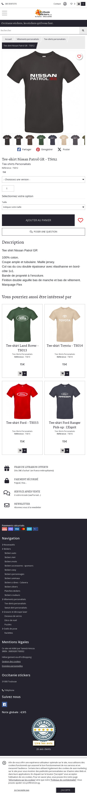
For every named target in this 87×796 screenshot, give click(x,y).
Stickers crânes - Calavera (16, 582)
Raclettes (9, 633)
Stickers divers (11, 586)
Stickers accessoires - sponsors (19, 565)
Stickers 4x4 (10, 557)
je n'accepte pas (21, 790)
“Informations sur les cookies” (22, 780)
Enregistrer (44, 149)
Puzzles (8, 624)
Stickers (6, 549)
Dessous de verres (13, 616)
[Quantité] (8, 188)
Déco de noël (11, 620)
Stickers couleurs (12, 595)
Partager (24, 149)
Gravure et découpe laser (14, 612)
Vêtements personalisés (28, 39)
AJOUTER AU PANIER (38, 220)
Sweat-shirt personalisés (16, 607)
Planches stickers (12, 591)
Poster (64, 149)
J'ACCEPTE (65, 790)
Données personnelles (12, 666)
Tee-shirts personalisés (54, 39)
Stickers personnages (14, 574)
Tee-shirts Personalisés (16, 164)
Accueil (8, 39)
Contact (57, 3)
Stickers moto (11, 561)
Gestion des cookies (11, 661)
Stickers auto (10, 553)
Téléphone (8, 690)
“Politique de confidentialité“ (63, 780)
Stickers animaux (12, 578)
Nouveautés (8, 544)
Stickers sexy (10, 570)
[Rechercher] (83, 30)
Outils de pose (9, 628)
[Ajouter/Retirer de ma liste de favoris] (80, 220)
